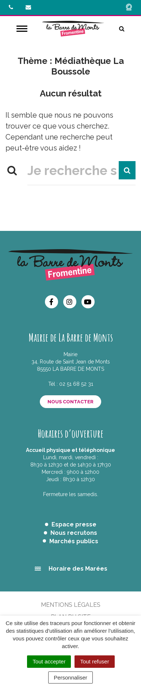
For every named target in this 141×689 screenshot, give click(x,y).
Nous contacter (70, 401)
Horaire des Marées (78, 568)
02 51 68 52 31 (76, 384)
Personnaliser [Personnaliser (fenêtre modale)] (70, 677)
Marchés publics (73, 541)
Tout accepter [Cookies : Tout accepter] (49, 661)
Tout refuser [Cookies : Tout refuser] (94, 661)
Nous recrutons (73, 532)
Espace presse (74, 524)
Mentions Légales (70, 604)
